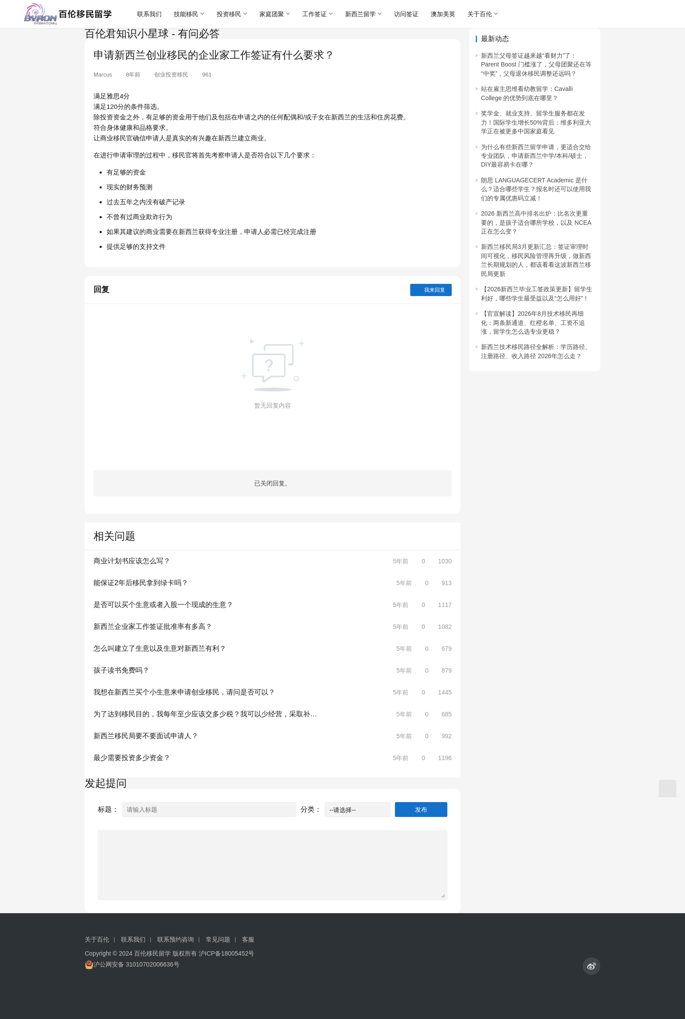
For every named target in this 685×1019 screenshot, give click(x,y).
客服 (248, 939)
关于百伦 (479, 13)
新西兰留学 (360, 13)
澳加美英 (443, 13)
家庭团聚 (271, 13)
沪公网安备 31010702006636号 (132, 964)
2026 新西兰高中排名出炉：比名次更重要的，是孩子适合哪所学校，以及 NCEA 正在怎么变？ (536, 222)
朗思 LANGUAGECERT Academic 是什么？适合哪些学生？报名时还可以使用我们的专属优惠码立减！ (536, 189)
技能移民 (186, 13)
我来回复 (431, 290)
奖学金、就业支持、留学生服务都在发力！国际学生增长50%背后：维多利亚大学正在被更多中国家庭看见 (536, 122)
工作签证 (314, 13)
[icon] (591, 966)
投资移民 (229, 13)
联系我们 (149, 13)
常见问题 (218, 939)
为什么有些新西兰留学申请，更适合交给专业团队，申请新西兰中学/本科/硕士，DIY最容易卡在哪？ (536, 155)
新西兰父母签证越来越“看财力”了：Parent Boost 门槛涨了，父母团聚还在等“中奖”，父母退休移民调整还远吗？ (536, 64)
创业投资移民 (171, 74)
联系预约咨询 (175, 939)
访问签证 (406, 13)
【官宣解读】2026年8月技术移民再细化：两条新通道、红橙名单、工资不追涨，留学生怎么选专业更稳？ (533, 322)
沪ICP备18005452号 (227, 953)
